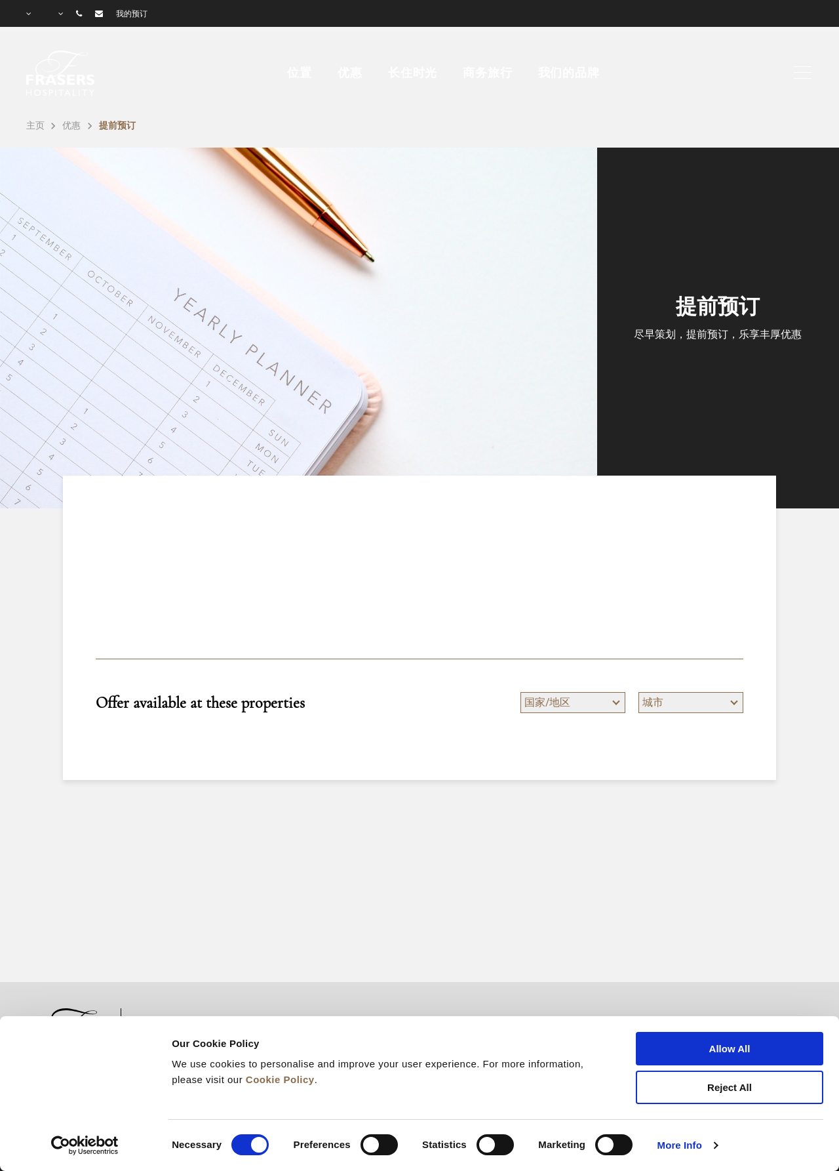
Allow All (730, 1048)
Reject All (729, 1087)
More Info (679, 1145)
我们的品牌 (569, 72)
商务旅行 (487, 72)
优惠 (350, 72)
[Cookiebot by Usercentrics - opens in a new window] (85, 1145)
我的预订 (131, 13)
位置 (299, 72)
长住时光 (412, 72)
